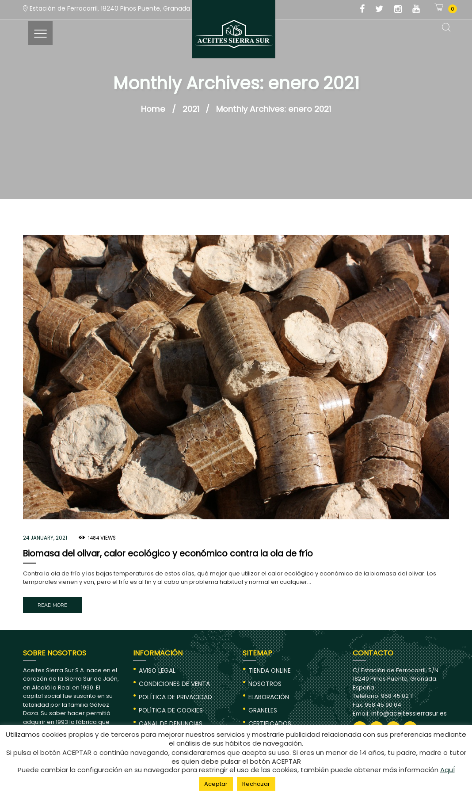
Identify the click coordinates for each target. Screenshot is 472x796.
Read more (51, 603)
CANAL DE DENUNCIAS (169, 718)
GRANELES (262, 705)
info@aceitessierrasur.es (406, 711)
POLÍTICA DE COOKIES (169, 705)
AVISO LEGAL (156, 667)
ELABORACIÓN (268, 693)
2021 (191, 109)
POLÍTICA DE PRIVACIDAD (173, 693)
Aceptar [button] (216, 784)
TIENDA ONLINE (268, 667)
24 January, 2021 (44, 537)
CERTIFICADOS (268, 718)
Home (153, 109)
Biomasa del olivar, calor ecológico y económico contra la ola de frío (160, 553)
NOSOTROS (264, 680)
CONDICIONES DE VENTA (172, 680)
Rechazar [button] (256, 784)
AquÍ (447, 770)
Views (100, 537)
